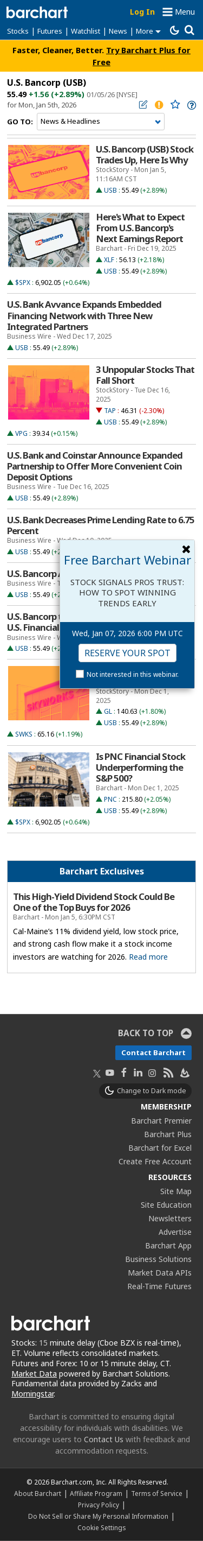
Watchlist (85, 31)
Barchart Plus (168, 1134)
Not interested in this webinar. (133, 674)
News (118, 31)
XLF (109, 259)
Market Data (34, 1373)
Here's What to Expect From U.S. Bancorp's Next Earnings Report (140, 228)
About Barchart (37, 1493)
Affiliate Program (96, 1493)
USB (110, 190)
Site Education (166, 1205)
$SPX (22, 282)
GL (108, 711)
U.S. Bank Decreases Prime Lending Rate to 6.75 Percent (100, 525)
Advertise (175, 1232)
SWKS (23, 734)
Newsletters (170, 1218)
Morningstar (32, 1393)
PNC (110, 799)
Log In (142, 12)
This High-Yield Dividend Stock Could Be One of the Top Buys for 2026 (93, 902)
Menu (185, 12)
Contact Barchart (153, 1052)
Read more (148, 957)
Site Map (176, 1191)
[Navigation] (101, 121)
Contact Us (103, 1439)
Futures (49, 31)
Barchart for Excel (160, 1148)
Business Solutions (158, 1259)
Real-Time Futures (159, 1286)
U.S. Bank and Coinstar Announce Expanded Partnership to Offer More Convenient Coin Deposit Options (94, 466)
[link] (191, 105)
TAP (110, 410)
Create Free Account (155, 1161)
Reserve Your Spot (127, 653)
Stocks (18, 31)
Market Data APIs (160, 1272)
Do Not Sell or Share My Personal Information (98, 1516)
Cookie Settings (101, 1527)
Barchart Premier (161, 1120)
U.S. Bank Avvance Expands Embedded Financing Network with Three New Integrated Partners (84, 315)
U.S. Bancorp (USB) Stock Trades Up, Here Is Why (144, 155)
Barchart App (168, 1245)
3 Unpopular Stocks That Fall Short (145, 375)
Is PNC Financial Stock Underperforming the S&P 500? (140, 767)
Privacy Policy (98, 1504)
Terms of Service (156, 1493)
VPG (21, 433)
